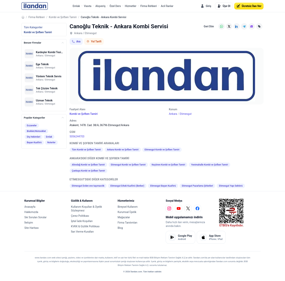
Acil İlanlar (167, 6)
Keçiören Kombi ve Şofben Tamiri (168, 164)
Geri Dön (209, 26)
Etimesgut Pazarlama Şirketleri (197, 186)
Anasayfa (29, 206)
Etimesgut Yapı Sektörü (230, 186)
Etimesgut (185, 113)
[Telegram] (244, 26)
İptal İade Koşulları (82, 221)
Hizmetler (130, 6)
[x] (188, 208)
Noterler (51, 142)
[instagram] (169, 208)
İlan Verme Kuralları (82, 231)
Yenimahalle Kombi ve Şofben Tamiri (209, 164)
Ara (76, 41)
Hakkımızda (31, 212)
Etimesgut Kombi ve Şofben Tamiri (162, 149)
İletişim (28, 222)
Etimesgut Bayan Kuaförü (163, 186)
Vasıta (87, 6)
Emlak (76, 6)
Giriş (205, 6)
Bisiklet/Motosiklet (36, 131)
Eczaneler (32, 125)
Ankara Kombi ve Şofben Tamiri (123, 149)
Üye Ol (223, 6)
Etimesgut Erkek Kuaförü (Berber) (127, 186)
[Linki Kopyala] (259, 26)
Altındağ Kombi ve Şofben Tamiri (88, 164)
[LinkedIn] (236, 26)
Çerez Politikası (80, 215)
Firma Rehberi (148, 6)
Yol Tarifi (93, 41)
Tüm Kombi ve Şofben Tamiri (86, 149)
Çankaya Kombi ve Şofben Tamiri (88, 170)
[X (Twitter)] (229, 26)
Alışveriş (100, 6)
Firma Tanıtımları (127, 222)
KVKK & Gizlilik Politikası (85, 226)
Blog (120, 227)
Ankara (173, 113)
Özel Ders (115, 6)
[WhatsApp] (221, 26)
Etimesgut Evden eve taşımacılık (88, 186)
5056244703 (77, 136)
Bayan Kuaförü (34, 142)
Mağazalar (124, 217)
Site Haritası (31, 227)
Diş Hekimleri (33, 137)
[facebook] (197, 208)
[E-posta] (251, 26)
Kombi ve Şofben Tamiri (63, 17)
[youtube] (178, 208)
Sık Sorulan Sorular (35, 217)
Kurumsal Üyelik (127, 212)
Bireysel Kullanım (128, 206)
